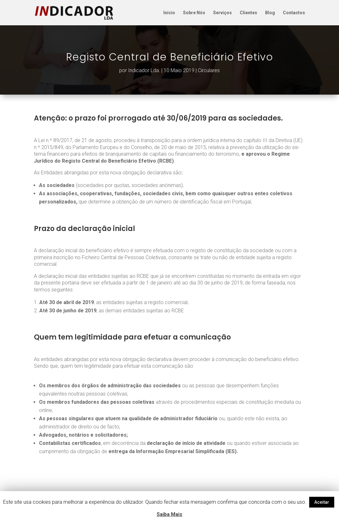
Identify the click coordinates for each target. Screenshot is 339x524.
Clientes (248, 12)
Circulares (209, 70)
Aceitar (321, 502)
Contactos (294, 12)
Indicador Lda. (144, 70)
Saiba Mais (169, 514)
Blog (270, 12)
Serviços (222, 12)
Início (169, 12)
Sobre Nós (194, 12)
